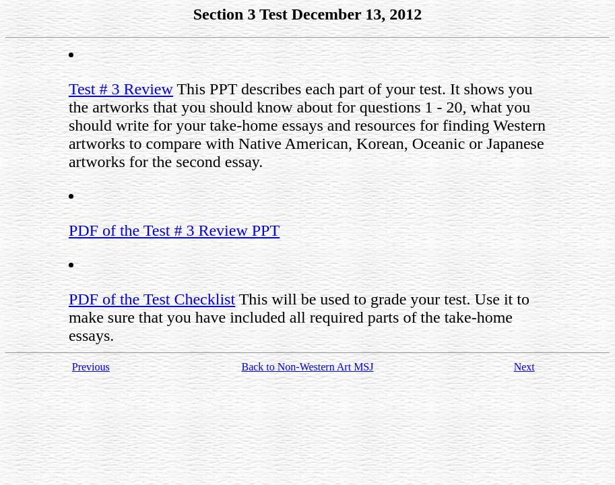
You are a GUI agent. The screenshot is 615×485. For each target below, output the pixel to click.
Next (524, 367)
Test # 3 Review (121, 89)
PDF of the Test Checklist (152, 299)
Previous (91, 367)
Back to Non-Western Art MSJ (307, 367)
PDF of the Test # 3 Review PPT (174, 230)
